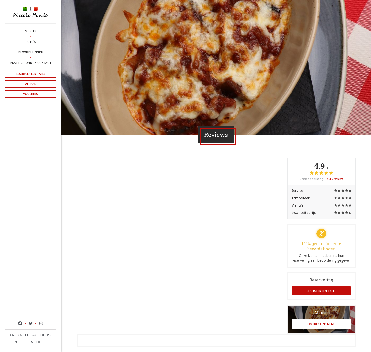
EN (12, 334)
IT (27, 334)
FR (41, 334)
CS (23, 342)
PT (49, 334)
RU (16, 342)
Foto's (30, 42)
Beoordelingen (30, 52)
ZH (37, 342)
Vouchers (30, 94)
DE (34, 334)
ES (20, 334)
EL (45, 342)
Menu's (30, 31)
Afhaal (30, 84)
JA (30, 342)
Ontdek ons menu (321, 324)
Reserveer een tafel (30, 74)
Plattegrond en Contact (30, 63)
